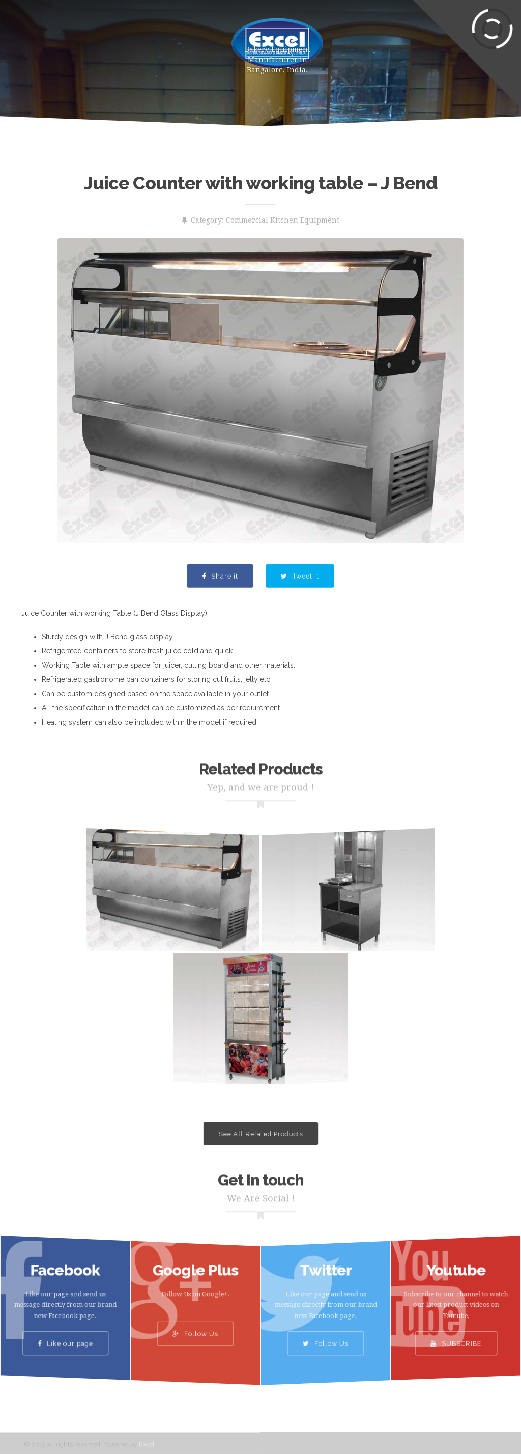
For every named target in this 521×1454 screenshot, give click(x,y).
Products (108, 41)
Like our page (65, 1333)
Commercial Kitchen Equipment (282, 220)
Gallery (25, 81)
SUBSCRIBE (456, 1333)
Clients (79, 81)
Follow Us (195, 1326)
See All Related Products (260, 1134)
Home (54, 41)
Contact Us (140, 81)
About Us (169, 41)
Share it (220, 590)
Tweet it (300, 590)
